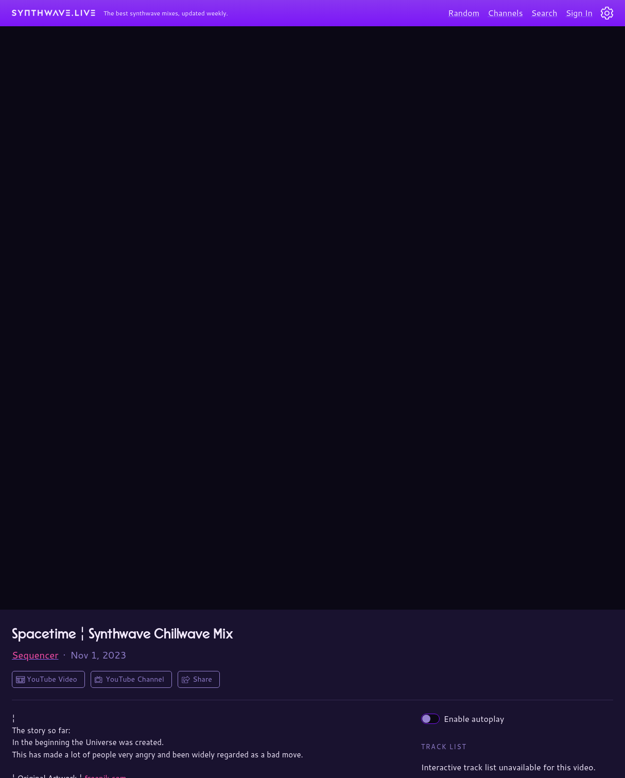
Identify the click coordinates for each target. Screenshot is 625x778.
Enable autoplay (463, 718)
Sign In (579, 13)
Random (463, 13)
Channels (505, 13)
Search (544, 13)
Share (202, 679)
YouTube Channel (135, 679)
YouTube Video (52, 679)
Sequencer (35, 655)
